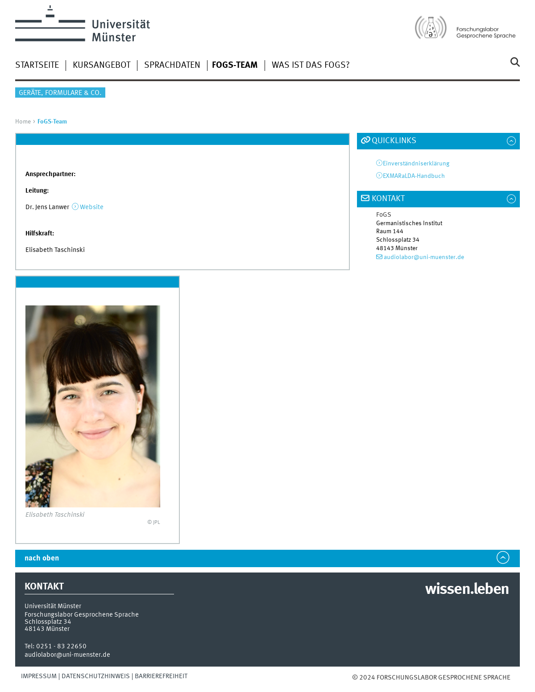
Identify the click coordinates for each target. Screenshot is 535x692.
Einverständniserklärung (416, 164)
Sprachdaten (172, 65)
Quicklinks (394, 141)
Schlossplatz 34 (48, 622)
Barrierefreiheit (161, 676)
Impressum (39, 676)
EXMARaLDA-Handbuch (414, 176)
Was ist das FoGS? (311, 65)
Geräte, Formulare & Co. (60, 93)
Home (23, 122)
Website (92, 207)
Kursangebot (101, 65)
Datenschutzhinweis (96, 676)
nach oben (42, 558)
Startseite (37, 65)
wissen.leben (467, 590)
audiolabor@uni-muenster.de (424, 257)
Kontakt (388, 199)
